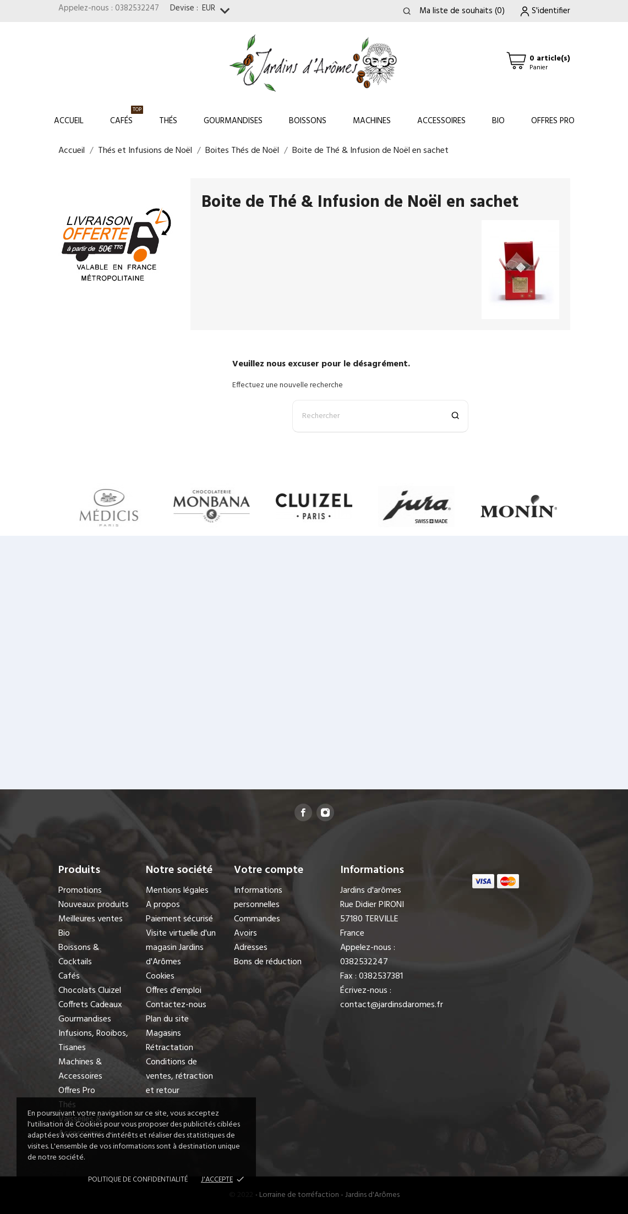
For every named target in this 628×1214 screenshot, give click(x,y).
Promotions (80, 890)
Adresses (250, 948)
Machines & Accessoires (80, 1069)
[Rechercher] (380, 416)
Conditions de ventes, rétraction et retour (179, 1076)
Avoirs (245, 933)
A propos (163, 905)
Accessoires (441, 121)
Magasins (163, 1033)
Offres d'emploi (173, 991)
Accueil (69, 121)
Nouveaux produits (93, 905)
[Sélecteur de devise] (218, 11)
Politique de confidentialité (138, 1179)
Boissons (307, 121)
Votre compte (268, 870)
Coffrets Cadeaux (90, 1005)
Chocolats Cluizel (89, 991)
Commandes (257, 919)
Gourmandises (233, 121)
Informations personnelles (258, 897)
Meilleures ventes (90, 919)
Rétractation (169, 1048)
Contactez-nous (176, 1005)
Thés (168, 121)
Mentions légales (177, 890)
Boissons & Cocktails (78, 955)
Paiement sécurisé (179, 919)
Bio (498, 121)
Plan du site (167, 1019)
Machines (372, 121)
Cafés (126, 116)
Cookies (160, 976)
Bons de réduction (268, 962)
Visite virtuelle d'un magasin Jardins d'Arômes (181, 947)
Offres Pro (553, 121)
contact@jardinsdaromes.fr (391, 1005)
